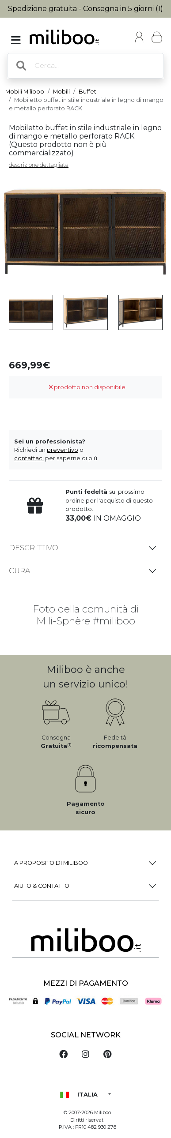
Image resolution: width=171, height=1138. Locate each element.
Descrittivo (33, 548)
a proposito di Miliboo (51, 863)
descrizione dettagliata (38, 164)
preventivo (62, 450)
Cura (19, 571)
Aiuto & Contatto (41, 886)
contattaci (29, 458)
